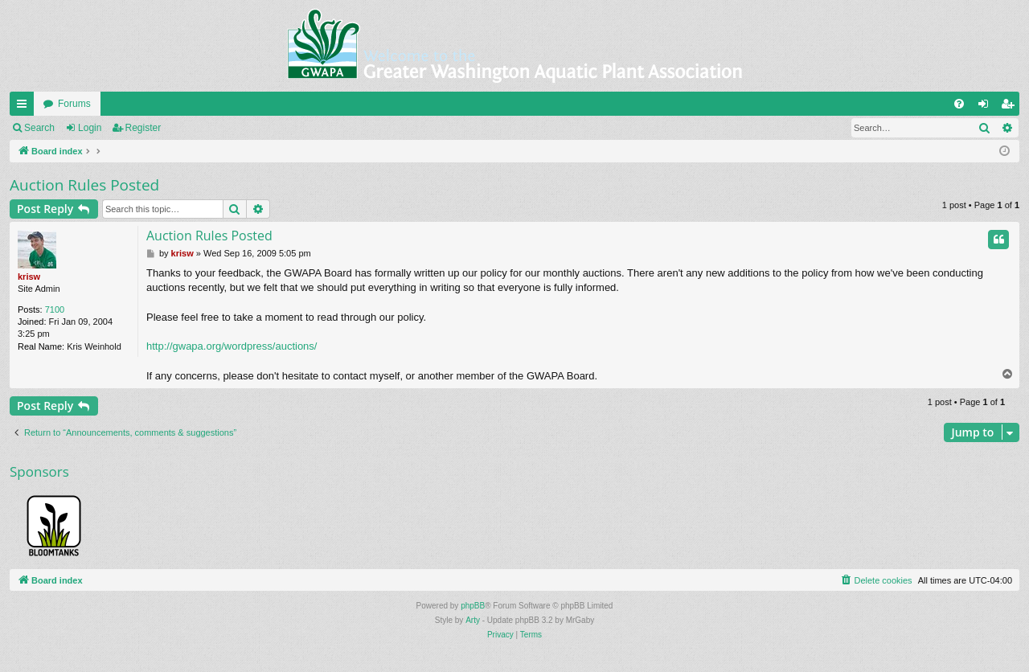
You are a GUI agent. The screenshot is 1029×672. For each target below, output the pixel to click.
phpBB (473, 605)
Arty (472, 620)
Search (39, 127)
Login (89, 127)
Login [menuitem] (986, 107)
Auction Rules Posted (84, 184)
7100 (54, 309)
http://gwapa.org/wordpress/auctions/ (231, 346)
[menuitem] (959, 104)
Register (143, 127)
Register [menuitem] (1010, 107)
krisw (29, 276)
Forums (74, 103)
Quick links (25, 107)
